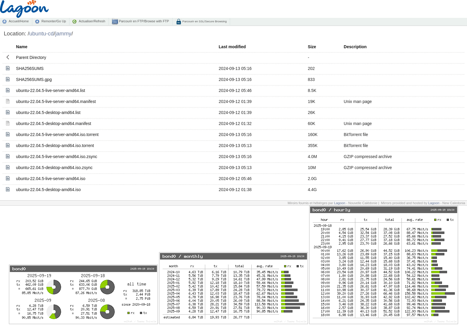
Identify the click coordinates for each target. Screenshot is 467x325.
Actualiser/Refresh (92, 21)
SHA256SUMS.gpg (34, 79)
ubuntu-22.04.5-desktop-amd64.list (48, 112)
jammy (63, 33)
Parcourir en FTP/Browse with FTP (143, 21)
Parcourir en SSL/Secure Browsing (204, 21)
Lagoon (339, 203)
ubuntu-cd (41, 33)
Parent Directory (31, 57)
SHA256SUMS (30, 68)
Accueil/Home (19, 21)
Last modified (232, 46)
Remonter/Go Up (53, 21)
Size (312, 46)
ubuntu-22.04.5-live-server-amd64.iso (50, 178)
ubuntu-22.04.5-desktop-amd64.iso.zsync (54, 167)
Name (21, 46)
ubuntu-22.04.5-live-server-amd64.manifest (56, 101)
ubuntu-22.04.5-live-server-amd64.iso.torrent (57, 134)
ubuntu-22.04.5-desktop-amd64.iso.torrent (55, 145)
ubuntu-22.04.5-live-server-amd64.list (50, 90)
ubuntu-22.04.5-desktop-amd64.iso (48, 189)
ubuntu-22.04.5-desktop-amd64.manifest (53, 123)
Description (355, 46)
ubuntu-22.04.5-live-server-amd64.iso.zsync (56, 156)
